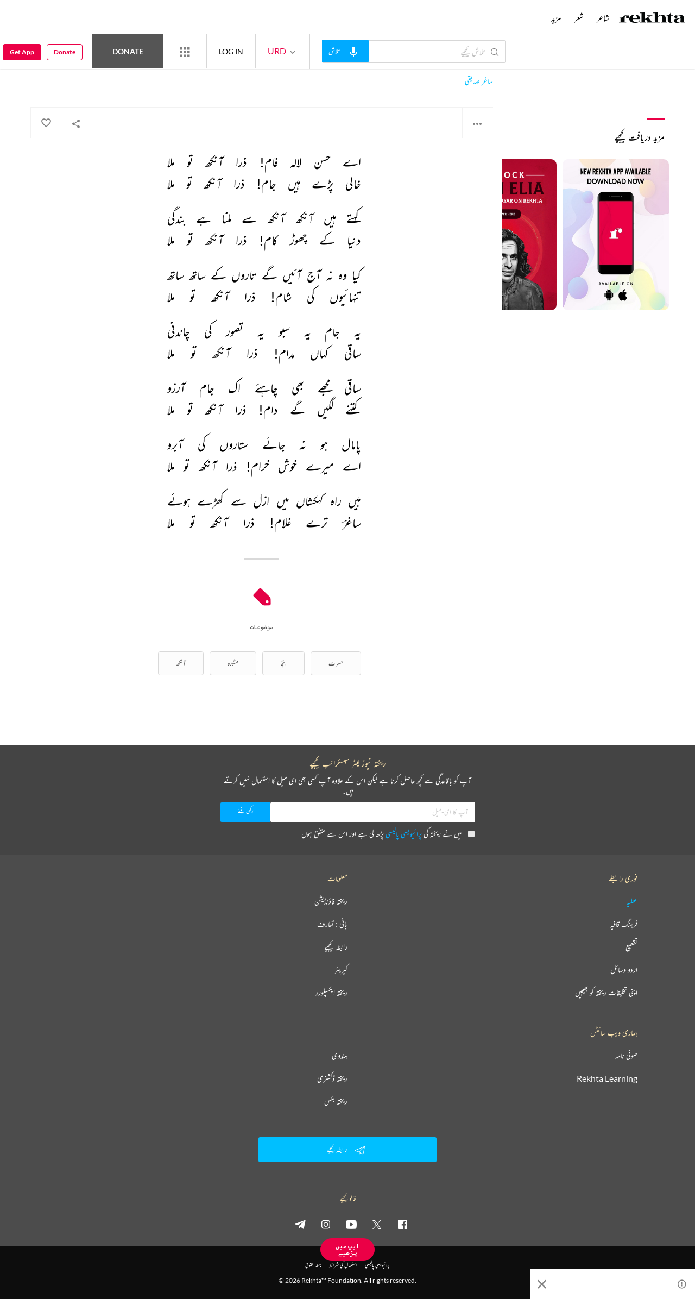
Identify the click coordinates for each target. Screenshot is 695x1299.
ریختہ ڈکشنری (332, 1078)
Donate (127, 51)
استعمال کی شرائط (343, 1265)
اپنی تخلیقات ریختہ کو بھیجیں (606, 992)
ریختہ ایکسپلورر (331, 992)
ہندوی (340, 1055)
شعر (579, 18)
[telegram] (300, 1224)
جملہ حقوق (313, 1265)
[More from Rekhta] (184, 51)
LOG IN (231, 51)
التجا (283, 663)
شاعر (603, 18)
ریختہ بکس (336, 1101)
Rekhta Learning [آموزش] (607, 1078)
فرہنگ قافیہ (623, 924)
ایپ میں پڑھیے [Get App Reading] (347, 1249)
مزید (556, 18)
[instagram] (325, 1224)
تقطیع (631, 947)
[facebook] (402, 1224)
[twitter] (377, 1224)
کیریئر (341, 969)
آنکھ (181, 663)
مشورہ (233, 663)
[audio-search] (345, 51)
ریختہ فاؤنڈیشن (331, 901)
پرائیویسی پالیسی (404, 834)
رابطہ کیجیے (336, 947)
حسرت (335, 663)
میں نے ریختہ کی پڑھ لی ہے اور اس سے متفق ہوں (388, 834)
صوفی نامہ (626, 1055)
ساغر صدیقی (479, 81)
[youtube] (351, 1224)
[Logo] (652, 19)
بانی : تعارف (332, 924)
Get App (22, 52)
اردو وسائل (623, 969)
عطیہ (632, 901)
